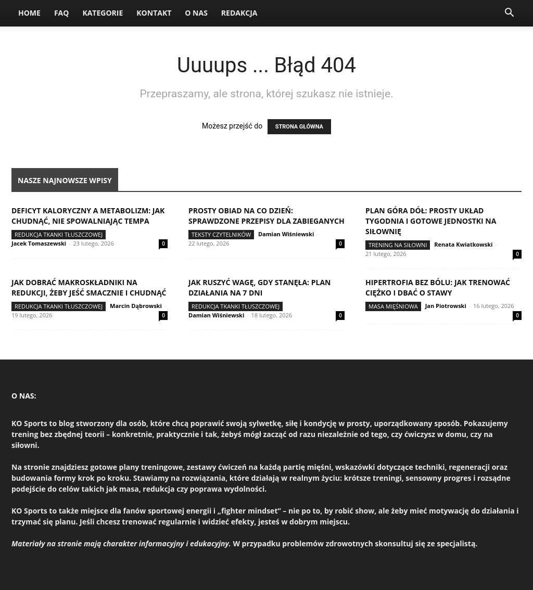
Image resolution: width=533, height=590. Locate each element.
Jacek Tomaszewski (38, 243)
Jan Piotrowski (445, 306)
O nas (196, 13)
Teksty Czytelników (221, 234)
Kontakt (153, 13)
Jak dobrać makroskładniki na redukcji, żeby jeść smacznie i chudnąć (89, 287)
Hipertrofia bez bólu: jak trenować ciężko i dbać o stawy (437, 287)
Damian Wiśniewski (286, 234)
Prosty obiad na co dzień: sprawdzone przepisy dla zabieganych (266, 216)
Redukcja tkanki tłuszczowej (59, 234)
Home (29, 13)
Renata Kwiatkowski (463, 244)
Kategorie (102, 13)
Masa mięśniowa (393, 306)
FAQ (61, 13)
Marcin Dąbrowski (136, 306)
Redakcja (239, 13)
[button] (509, 14)
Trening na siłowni (398, 245)
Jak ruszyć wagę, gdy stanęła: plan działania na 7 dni (259, 287)
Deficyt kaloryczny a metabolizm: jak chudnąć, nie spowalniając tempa (87, 216)
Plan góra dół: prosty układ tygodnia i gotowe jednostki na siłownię (430, 221)
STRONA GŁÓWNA (299, 126)
